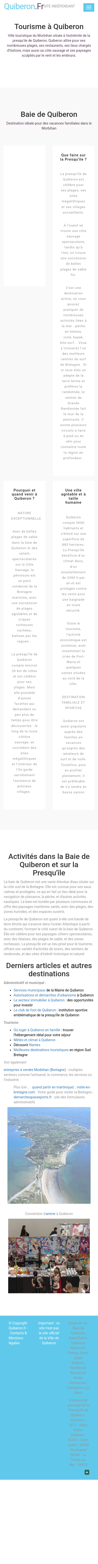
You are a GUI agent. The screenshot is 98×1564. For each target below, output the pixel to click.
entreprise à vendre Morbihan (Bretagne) (35, 1070)
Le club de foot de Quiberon (35, 1010)
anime (50, 1214)
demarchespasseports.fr (33, 1097)
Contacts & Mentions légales (18, 1338)
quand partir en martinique (52, 1087)
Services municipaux (29, 990)
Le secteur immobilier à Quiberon (39, 1000)
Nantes (34, 1045)
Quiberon (24, 6)
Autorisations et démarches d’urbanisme (45, 995)
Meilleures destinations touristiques (41, 1050)
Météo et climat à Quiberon (34, 1040)
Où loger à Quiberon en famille (37, 1030)
